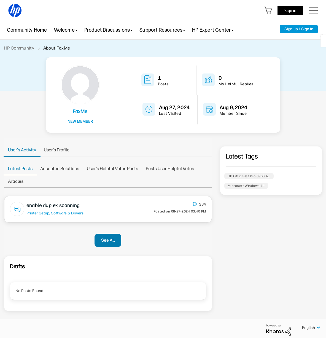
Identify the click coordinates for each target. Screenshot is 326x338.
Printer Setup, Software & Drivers (54, 213)
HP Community (19, 48)
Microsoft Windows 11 (246, 186)
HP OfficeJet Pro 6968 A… (249, 176)
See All (108, 240)
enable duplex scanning (53, 205)
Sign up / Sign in (298, 29)
